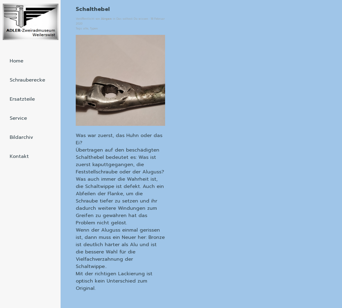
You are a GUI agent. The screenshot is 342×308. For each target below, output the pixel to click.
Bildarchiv (21, 137)
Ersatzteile (22, 99)
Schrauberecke (27, 80)
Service (18, 118)
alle (85, 28)
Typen (94, 28)
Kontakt (19, 156)
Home (16, 61)
